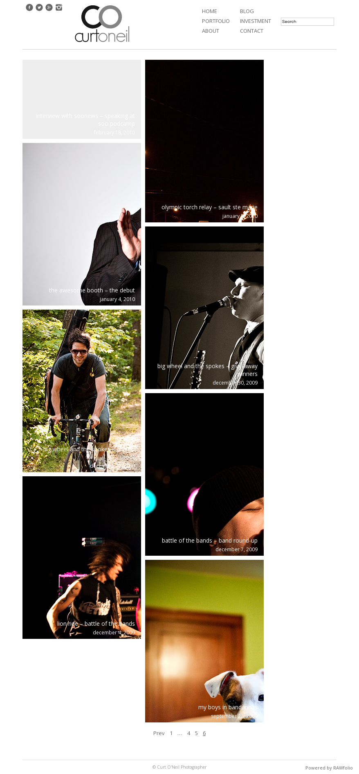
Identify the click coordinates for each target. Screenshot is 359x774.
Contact (251, 30)
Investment (255, 21)
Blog (247, 11)
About (210, 30)
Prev (159, 733)
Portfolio (216, 21)
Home (209, 11)
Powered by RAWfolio (329, 768)
